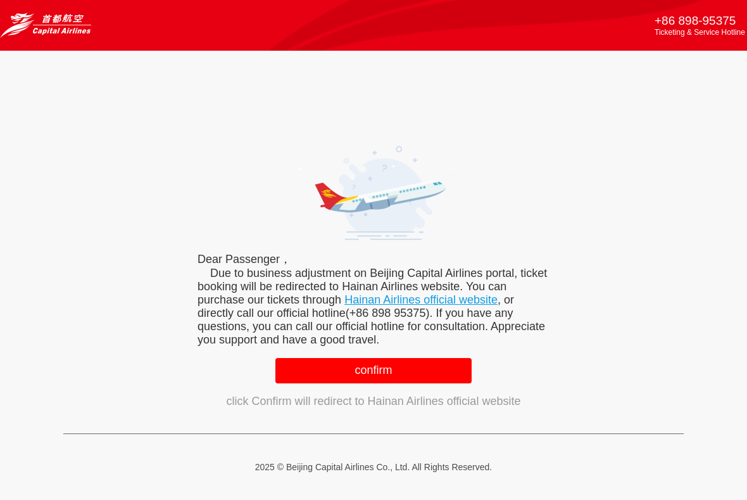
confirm (373, 370)
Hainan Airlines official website (421, 299)
